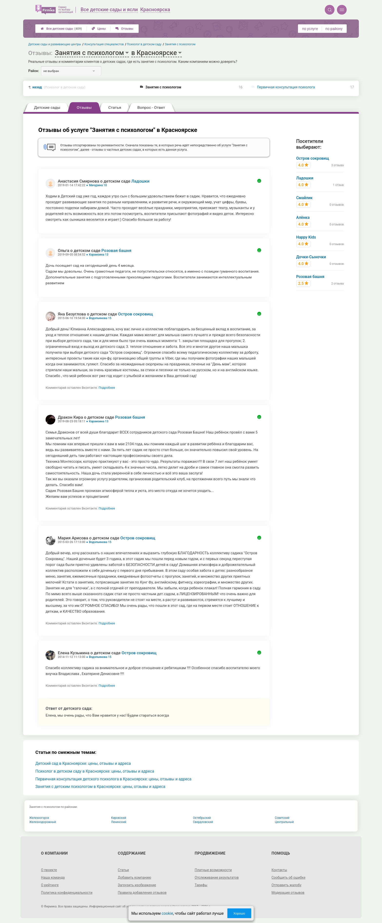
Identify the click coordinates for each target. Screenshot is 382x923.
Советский (282, 818)
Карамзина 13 (98, 254)
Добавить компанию (134, 877)
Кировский (118, 818)
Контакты (279, 870)
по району (333, 29)
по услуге (310, 29)
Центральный (284, 822)
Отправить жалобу (286, 885)
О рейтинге (50, 885)
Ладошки (140, 181)
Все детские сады (61, 28)
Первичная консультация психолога (286, 87)
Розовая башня (116, 250)
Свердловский (203, 822)
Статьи (123, 870)
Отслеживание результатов (217, 877)
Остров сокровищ (135, 314)
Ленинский (118, 822)
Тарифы (201, 885)
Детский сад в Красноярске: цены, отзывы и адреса (83, 763)
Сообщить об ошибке (288, 877)
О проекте (49, 870)
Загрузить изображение (137, 885)
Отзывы (124, 28)
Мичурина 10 (98, 185)
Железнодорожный (42, 822)
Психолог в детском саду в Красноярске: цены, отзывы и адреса (94, 771)
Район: (33, 71)
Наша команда (53, 877)
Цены (99, 28)
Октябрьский (202, 818)
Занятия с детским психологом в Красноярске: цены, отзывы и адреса (100, 786)
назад (59, 87)
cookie (167, 913)
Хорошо (239, 913)
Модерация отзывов (287, 893)
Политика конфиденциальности (66, 893)
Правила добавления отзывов (142, 893)
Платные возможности (213, 870)
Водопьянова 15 (100, 318)
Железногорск (39, 818)
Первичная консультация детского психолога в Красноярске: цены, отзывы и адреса (113, 779)
